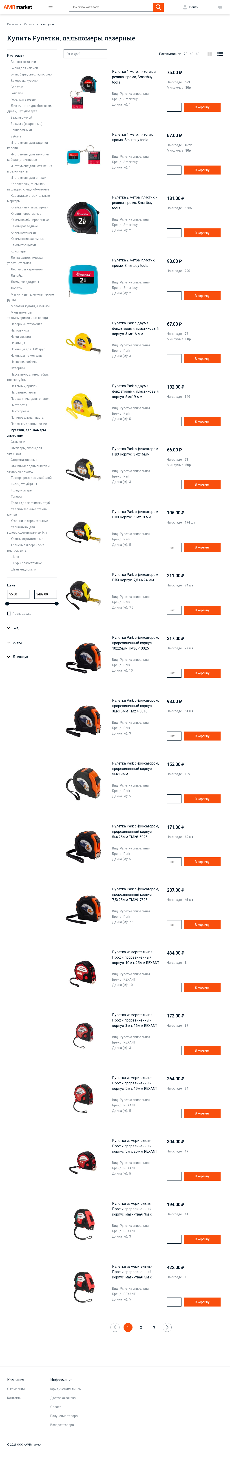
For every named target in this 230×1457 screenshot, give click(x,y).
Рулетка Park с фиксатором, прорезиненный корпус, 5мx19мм (135, 768)
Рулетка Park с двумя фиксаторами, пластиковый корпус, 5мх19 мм (135, 391)
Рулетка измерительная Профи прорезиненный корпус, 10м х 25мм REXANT (135, 957)
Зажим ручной (21, 117)
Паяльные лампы (23, 392)
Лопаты (16, 288)
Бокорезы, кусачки (24, 80)
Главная (12, 24)
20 (185, 54)
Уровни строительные (27, 539)
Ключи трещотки (23, 245)
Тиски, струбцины (24, 484)
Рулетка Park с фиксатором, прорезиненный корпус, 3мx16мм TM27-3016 (135, 705)
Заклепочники (21, 130)
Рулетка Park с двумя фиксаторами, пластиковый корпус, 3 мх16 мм (135, 328)
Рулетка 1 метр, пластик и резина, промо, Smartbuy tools (134, 76)
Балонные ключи (23, 62)
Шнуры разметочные (26, 563)
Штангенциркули (23, 569)
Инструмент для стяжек (28, 177)
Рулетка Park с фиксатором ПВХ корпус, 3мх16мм (135, 451)
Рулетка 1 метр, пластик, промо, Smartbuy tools (132, 137)
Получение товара (64, 1416)
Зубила (16, 136)
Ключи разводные (24, 226)
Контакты (14, 1398)
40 (191, 54)
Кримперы (18, 251)
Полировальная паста (27, 417)
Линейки (17, 275)
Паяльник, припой (24, 386)
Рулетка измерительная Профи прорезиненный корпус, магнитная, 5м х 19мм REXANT (132, 1272)
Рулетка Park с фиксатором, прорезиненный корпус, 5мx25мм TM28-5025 (135, 831)
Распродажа (22, 613)
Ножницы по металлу (26, 355)
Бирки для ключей (24, 68)
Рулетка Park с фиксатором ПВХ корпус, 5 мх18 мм (135, 514)
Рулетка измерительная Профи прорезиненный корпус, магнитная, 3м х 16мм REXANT (132, 1209)
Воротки (17, 87)
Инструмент (48, 24)
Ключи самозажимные (27, 239)
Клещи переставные (26, 213)
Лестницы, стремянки (27, 269)
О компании (16, 1389)
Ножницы (18, 343)
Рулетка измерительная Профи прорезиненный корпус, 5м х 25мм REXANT (134, 1146)
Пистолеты (19, 405)
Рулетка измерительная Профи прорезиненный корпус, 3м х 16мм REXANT (134, 1020)
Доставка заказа (63, 1398)
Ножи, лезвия (21, 336)
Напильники (20, 330)
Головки (17, 93)
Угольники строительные (29, 521)
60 (197, 54)
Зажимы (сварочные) (26, 124)
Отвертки (18, 368)
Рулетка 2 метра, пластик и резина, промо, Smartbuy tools (134, 202)
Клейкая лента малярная (29, 207)
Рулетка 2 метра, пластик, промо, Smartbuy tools (133, 263)
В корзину (202, 107)
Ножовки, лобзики (24, 362)
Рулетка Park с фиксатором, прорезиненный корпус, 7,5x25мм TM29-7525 (135, 894)
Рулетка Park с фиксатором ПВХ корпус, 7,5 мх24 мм (135, 577)
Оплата (55, 1407)
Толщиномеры (21, 490)
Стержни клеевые (24, 460)
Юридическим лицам (66, 1389)
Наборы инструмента (26, 324)
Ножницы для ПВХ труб (28, 349)
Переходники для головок (30, 398)
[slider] (7, 604)
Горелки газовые (23, 99)
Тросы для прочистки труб (30, 503)
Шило (15, 557)
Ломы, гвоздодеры (25, 282)
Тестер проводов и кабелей (31, 478)
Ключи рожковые (24, 232)
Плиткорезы (20, 411)
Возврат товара (62, 1425)
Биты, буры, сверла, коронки (32, 74)
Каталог (29, 24)
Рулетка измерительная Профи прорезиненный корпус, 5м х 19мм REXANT (134, 1083)
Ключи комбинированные (30, 220)
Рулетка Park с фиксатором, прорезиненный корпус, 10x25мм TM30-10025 (135, 642)
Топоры (16, 496)
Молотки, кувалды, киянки (30, 306)
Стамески (18, 442)
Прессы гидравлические (29, 424)
